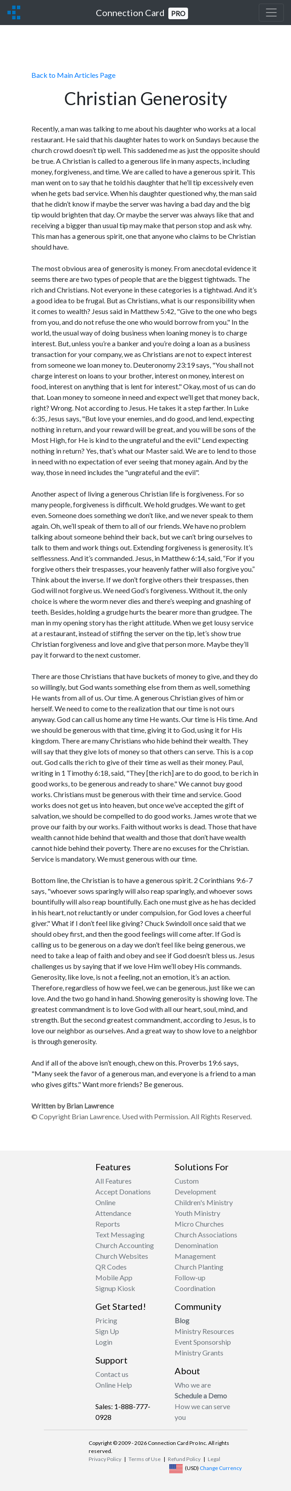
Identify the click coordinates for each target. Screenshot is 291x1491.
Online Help (113, 1385)
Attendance (113, 1213)
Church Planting (199, 1266)
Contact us (111, 1374)
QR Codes (111, 1266)
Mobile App (114, 1277)
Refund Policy (184, 1459)
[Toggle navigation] (271, 12)
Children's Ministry (204, 1202)
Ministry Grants (199, 1352)
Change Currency (221, 1468)
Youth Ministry (197, 1213)
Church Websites (121, 1256)
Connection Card (142, 13)
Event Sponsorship (203, 1342)
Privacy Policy (105, 1459)
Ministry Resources (204, 1331)
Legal (214, 1459)
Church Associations (206, 1234)
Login (103, 1342)
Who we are (193, 1385)
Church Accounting (124, 1245)
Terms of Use (144, 1459)
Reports (107, 1223)
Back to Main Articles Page (73, 75)
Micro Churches (199, 1223)
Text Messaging (120, 1234)
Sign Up (107, 1331)
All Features (113, 1181)
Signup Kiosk (115, 1288)
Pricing (106, 1320)
